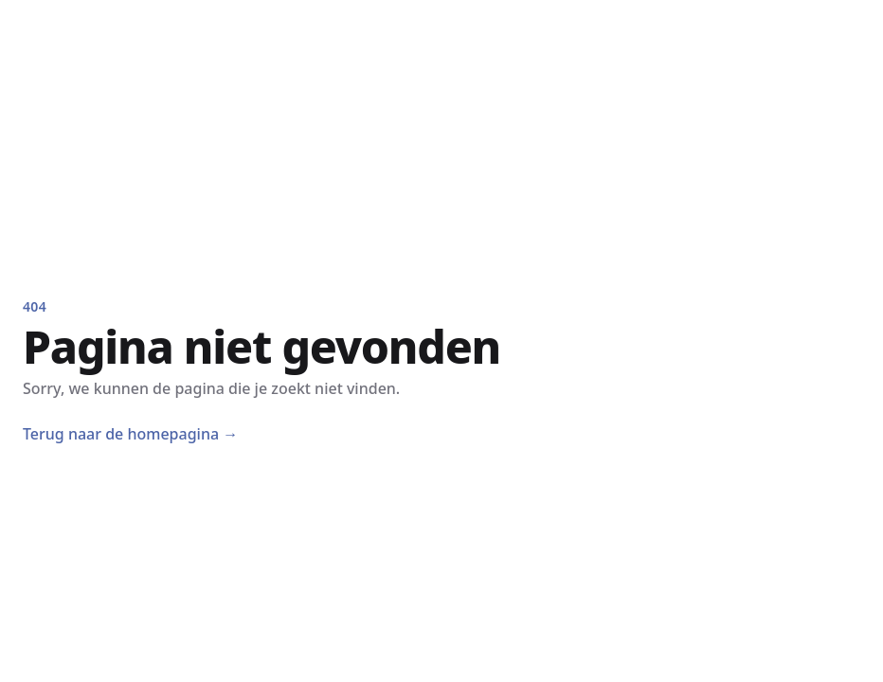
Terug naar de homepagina (130, 433)
